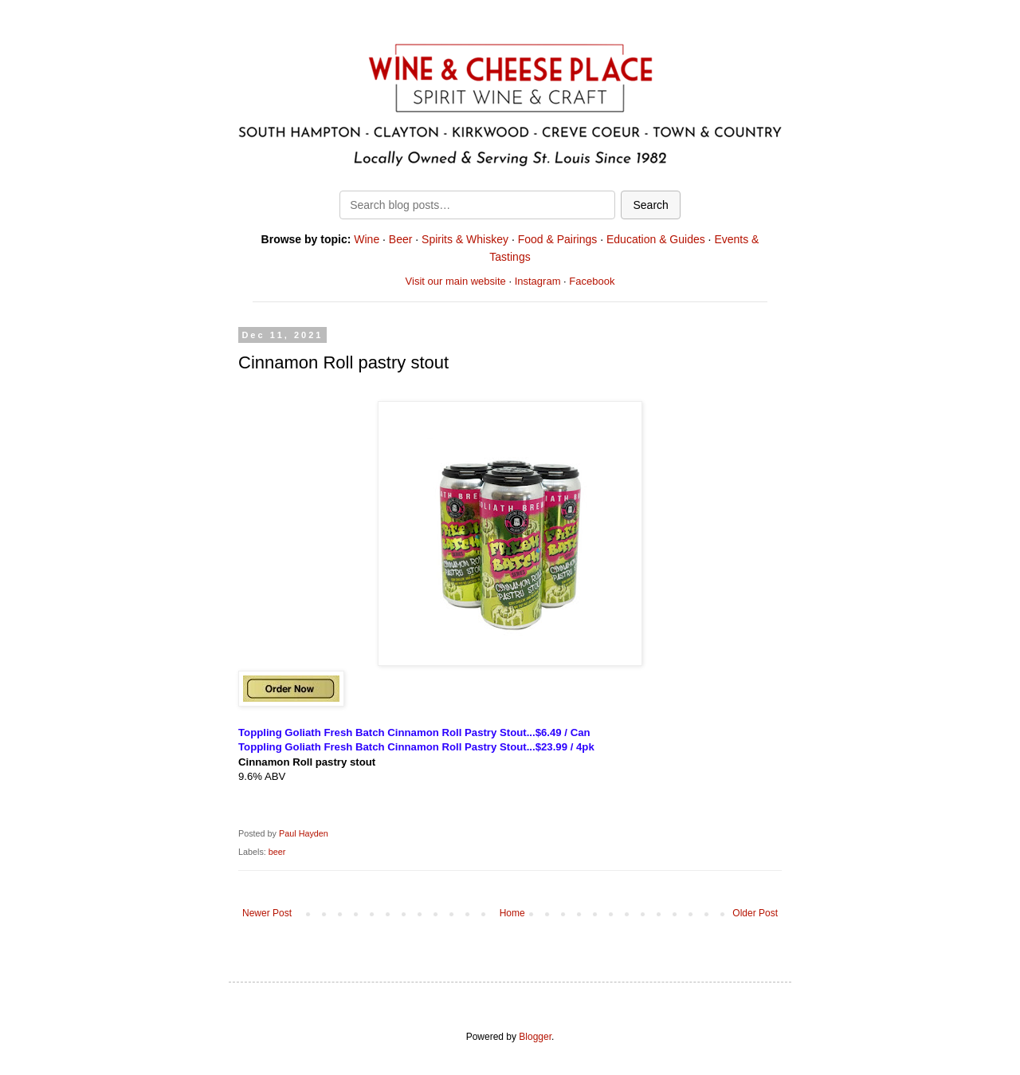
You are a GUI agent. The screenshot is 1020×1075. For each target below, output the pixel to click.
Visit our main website (456, 281)
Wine (366, 239)
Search (650, 205)
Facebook (591, 281)
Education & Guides (655, 239)
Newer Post (267, 913)
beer (277, 851)
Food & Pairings (558, 239)
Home (512, 913)
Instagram (538, 281)
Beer (401, 239)
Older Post (755, 913)
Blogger (535, 1036)
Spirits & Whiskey (465, 239)
